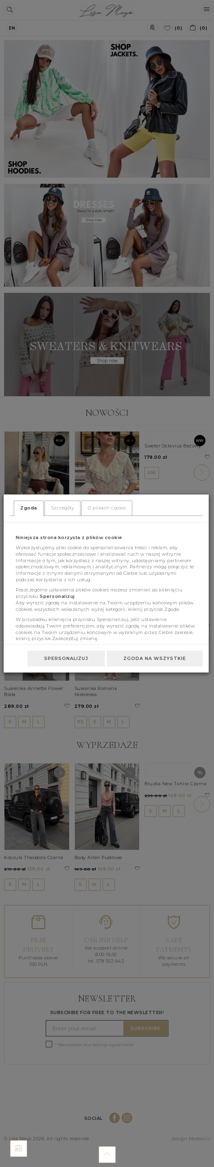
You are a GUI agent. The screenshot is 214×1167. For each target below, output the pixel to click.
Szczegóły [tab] (62, 508)
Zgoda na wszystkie (154, 658)
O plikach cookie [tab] (107, 508)
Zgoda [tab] (28, 508)
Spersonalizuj (66, 658)
